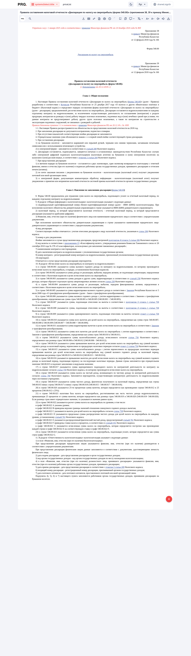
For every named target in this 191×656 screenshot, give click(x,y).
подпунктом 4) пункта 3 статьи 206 (124, 240)
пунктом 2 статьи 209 (114, 467)
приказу (136, 34)
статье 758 (118, 411)
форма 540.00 (134, 102)
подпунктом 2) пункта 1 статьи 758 (142, 308)
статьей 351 (111, 423)
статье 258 (110, 281)
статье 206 (143, 231)
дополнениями (89, 87)
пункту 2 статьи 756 (129, 346)
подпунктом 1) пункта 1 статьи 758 (142, 302)
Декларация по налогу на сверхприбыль (95, 54)
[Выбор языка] (142, 4)
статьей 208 (91, 149)
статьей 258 (135, 278)
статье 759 (61, 370)
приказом (86, 28)
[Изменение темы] (131, 4)
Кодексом (65, 104)
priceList (67, 4)
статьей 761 (60, 417)
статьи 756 (133, 337)
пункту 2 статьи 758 (149, 314)
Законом (130, 290)
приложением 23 (71, 243)
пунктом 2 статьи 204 (88, 158)
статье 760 (45, 376)
